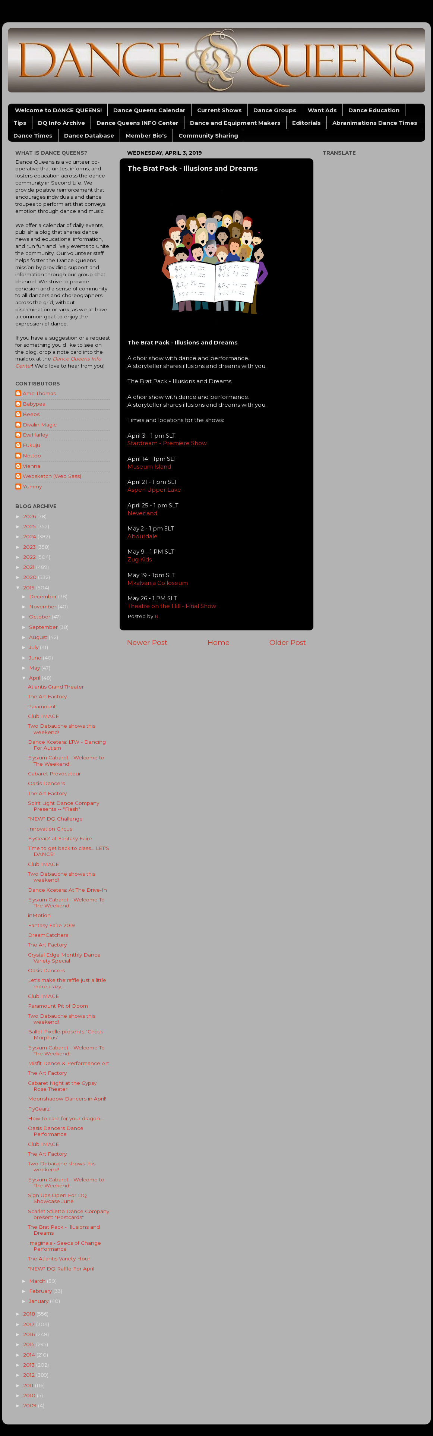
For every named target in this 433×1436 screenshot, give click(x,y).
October (40, 617)
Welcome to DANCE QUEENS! (58, 110)
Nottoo (32, 456)
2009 (30, 1405)
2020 (30, 577)
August (39, 637)
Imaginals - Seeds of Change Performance (64, 1246)
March (38, 1281)
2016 (29, 1334)
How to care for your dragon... (65, 1118)
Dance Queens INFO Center (137, 122)
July (34, 647)
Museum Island (149, 466)
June (36, 658)
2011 (29, 1385)
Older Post (287, 642)
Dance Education (373, 110)
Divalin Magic (40, 425)
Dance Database (89, 135)
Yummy (32, 486)
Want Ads (322, 110)
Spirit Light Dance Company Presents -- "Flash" (63, 806)
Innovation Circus (50, 829)
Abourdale (142, 536)
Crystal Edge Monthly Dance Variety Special (64, 958)
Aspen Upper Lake (154, 489)
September (44, 627)
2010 (30, 1395)
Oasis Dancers (46, 783)
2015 (29, 1344)
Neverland (142, 513)
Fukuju (31, 445)
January (39, 1301)
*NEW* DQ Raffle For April (61, 1269)
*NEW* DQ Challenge (55, 819)
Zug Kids (139, 559)
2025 (30, 526)
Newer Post (147, 642)
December (43, 596)
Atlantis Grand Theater (56, 687)
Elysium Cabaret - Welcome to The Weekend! (66, 760)
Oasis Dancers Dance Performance (55, 1131)
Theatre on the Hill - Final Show (171, 606)
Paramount (42, 706)
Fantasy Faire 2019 (51, 925)
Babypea (34, 404)
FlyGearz (39, 1109)
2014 (30, 1355)
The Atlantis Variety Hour (59, 1259)
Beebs (31, 414)
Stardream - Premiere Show (167, 443)
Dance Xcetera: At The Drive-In (67, 890)
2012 (29, 1375)
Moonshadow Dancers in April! (67, 1099)
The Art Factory (47, 696)
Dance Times (33, 135)
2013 (29, 1365)
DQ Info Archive (61, 122)
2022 (30, 557)
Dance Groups (274, 110)
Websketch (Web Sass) (52, 476)
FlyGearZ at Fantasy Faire (60, 838)
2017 (29, 1324)
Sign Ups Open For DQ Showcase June (57, 1198)
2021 (29, 567)
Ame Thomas (39, 393)
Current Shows (219, 110)
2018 (30, 1314)
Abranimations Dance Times (374, 122)
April (35, 678)
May (35, 668)
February (41, 1291)
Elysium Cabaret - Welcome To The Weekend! (66, 902)
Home (219, 642)
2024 (30, 536)
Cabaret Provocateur (54, 774)
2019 (29, 588)
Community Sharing (208, 135)
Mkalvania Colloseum (158, 583)
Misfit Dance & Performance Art (68, 1063)
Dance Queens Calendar (149, 110)
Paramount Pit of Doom (58, 1006)
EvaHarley (35, 435)
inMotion (39, 915)
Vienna (31, 466)
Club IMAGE (43, 716)
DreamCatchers (48, 935)
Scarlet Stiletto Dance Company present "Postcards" (68, 1214)
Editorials (306, 122)
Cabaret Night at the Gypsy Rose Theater (62, 1086)
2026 (30, 516)
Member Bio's (146, 135)
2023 (30, 547)
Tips (19, 122)
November (43, 607)
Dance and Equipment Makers (235, 122)
